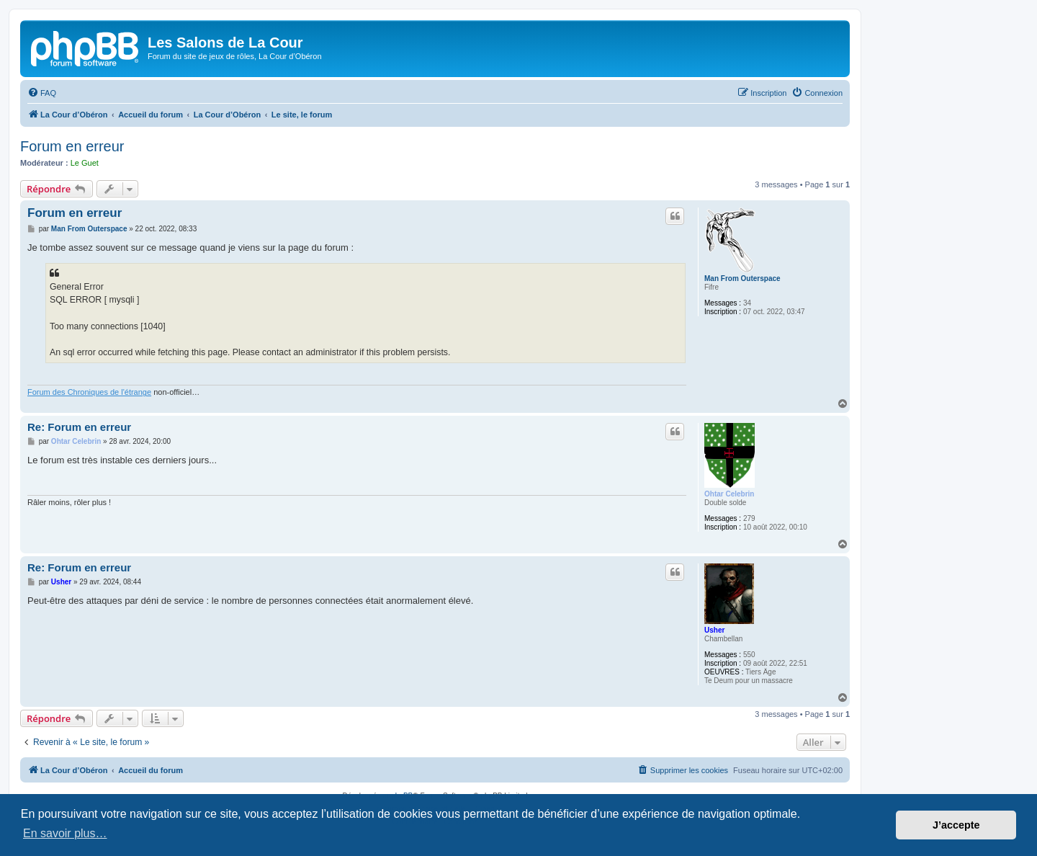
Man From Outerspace (742, 278)
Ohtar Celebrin (729, 494)
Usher (714, 630)
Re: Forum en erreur (79, 427)
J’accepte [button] (956, 825)
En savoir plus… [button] (65, 833)
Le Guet (85, 163)
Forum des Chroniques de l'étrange (89, 392)
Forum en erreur (72, 146)
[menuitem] (41, 93)
